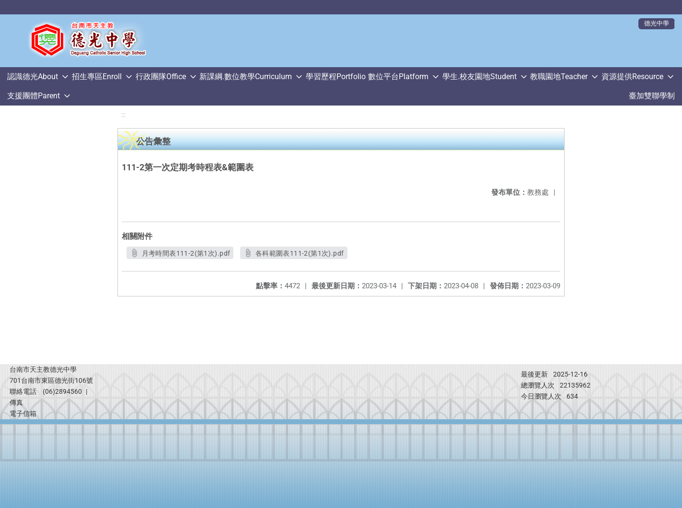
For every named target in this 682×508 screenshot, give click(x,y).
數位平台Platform (398, 76)
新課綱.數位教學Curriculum (245, 76)
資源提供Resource (632, 76)
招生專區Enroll (97, 76)
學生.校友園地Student (479, 76)
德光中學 (656, 23)
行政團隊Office (161, 76)
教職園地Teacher (559, 76)
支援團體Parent (33, 95)
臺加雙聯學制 (652, 95)
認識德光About (32, 76)
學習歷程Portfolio (336, 76)
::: (123, 114)
